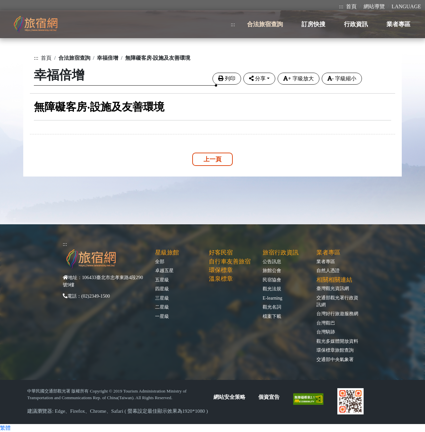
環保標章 (221, 270)
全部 (159, 261)
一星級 (162, 316)
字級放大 (298, 78)
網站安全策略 (229, 397)
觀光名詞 (272, 307)
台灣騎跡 (325, 331)
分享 (257, 78)
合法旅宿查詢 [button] (265, 24)
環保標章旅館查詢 (335, 350)
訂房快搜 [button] (313, 24)
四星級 (162, 288)
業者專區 (325, 261)
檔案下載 (272, 316)
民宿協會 (272, 279)
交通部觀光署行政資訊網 (337, 301)
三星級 (162, 298)
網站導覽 (374, 6)
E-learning (272, 298)
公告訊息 (272, 261)
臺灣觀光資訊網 (332, 288)
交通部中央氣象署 (335, 359)
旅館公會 (272, 270)
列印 (226, 78)
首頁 (351, 6)
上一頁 (212, 159)
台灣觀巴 (325, 322)
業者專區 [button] (398, 24)
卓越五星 (164, 270)
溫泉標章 (221, 278)
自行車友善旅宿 (230, 261)
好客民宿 (221, 252)
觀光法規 (272, 288)
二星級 (162, 307)
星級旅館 (167, 252)
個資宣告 (269, 397)
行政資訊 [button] (356, 24)
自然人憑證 (328, 270)
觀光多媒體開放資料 (337, 341)
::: (341, 6)
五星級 (162, 279)
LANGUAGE (406, 6)
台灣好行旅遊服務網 (337, 313)
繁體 (5, 428)
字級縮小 (341, 78)
